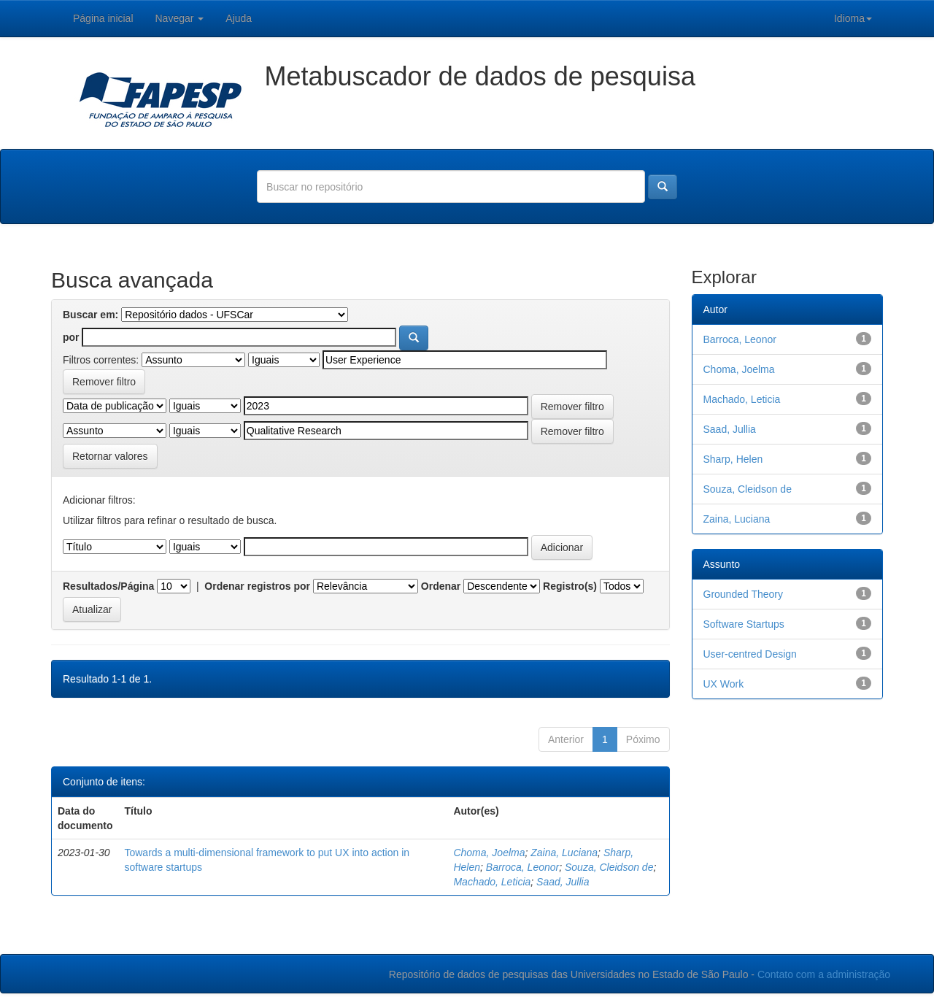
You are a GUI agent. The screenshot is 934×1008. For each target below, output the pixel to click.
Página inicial (103, 18)
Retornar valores (110, 456)
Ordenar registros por (257, 586)
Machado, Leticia (491, 882)
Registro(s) (570, 586)
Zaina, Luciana (564, 852)
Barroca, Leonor (522, 867)
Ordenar (440, 586)
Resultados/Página (108, 586)
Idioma (853, 18)
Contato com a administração (823, 974)
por (71, 337)
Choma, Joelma (489, 852)
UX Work (723, 684)
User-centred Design (750, 654)
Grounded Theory (743, 594)
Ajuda (238, 18)
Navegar (179, 18)
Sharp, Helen (733, 459)
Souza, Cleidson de (609, 867)
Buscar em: (90, 314)
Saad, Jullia (562, 882)
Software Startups (743, 624)
